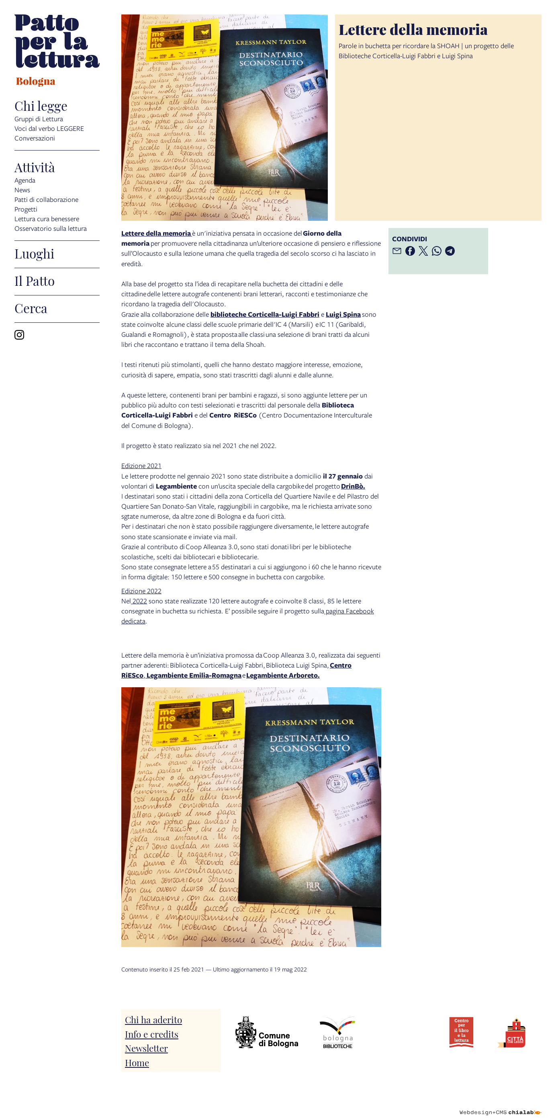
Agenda (24, 180)
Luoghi (34, 253)
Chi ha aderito (153, 1019)
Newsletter (146, 1047)
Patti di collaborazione (46, 199)
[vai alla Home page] (57, 51)
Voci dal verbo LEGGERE (49, 128)
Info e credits (151, 1033)
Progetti (25, 209)
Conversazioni (34, 138)
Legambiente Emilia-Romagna (193, 675)
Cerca (30, 307)
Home (137, 1062)
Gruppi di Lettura (38, 118)
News (22, 189)
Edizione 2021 (141, 465)
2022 (139, 600)
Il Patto (34, 280)
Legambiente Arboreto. (283, 675)
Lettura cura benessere (46, 218)
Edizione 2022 (141, 590)
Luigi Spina (343, 314)
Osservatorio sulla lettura (50, 228)
